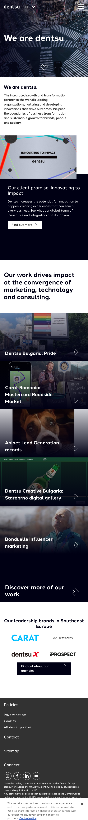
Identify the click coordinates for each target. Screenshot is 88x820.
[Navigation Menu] (81, 6)
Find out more (25, 225)
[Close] (82, 809)
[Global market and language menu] (29, 7)
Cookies (10, 721)
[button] (44, 67)
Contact (11, 737)
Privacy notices (15, 715)
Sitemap (11, 751)
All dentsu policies (17, 727)
